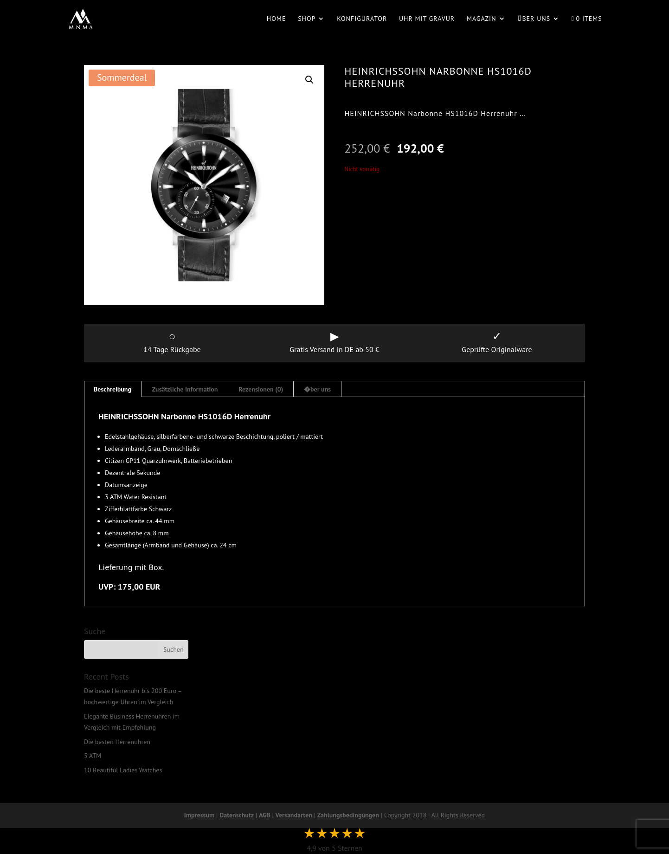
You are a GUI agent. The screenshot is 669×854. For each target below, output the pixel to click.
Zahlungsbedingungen (348, 815)
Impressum (199, 815)
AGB (264, 815)
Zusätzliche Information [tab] (185, 389)
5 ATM (92, 755)
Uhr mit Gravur (427, 19)
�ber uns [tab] (317, 389)
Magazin (481, 19)
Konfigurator (362, 19)
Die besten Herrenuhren (117, 742)
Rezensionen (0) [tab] (260, 389)
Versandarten (294, 815)
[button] (309, 79)
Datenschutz (236, 815)
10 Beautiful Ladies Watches (123, 770)
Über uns (533, 19)
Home (276, 19)
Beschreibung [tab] (112, 389)
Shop (306, 19)
